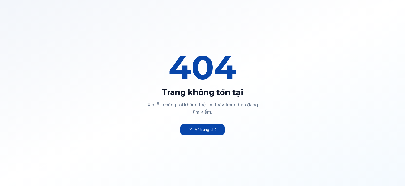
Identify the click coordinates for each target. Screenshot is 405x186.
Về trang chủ (202, 129)
